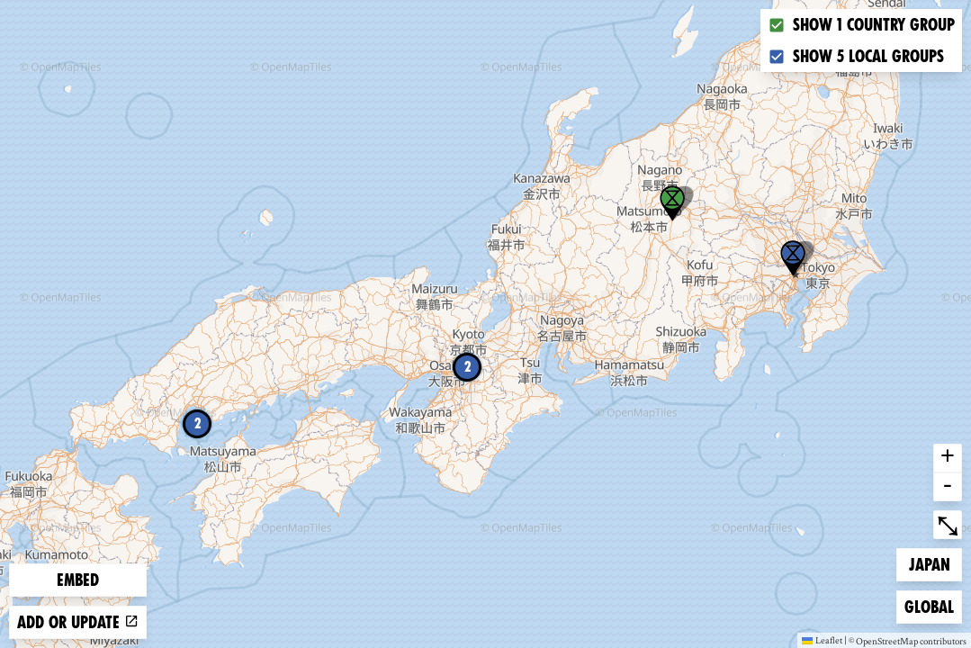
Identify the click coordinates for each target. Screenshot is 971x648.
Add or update (78, 622)
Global (933, 605)
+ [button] (947, 458)
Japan (935, 563)
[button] (792, 258)
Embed (78, 580)
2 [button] (467, 366)
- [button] (947, 486)
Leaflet (822, 640)
